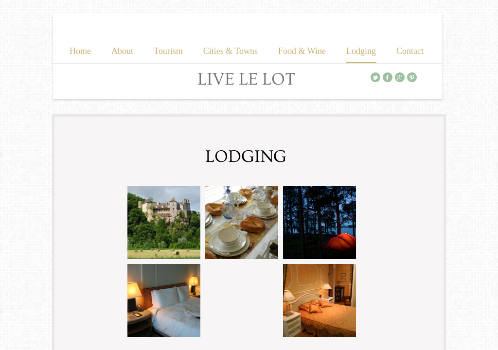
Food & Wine (302, 51)
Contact (410, 51)
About (122, 51)
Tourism (168, 51)
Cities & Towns (230, 51)
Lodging (361, 51)
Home (80, 51)
